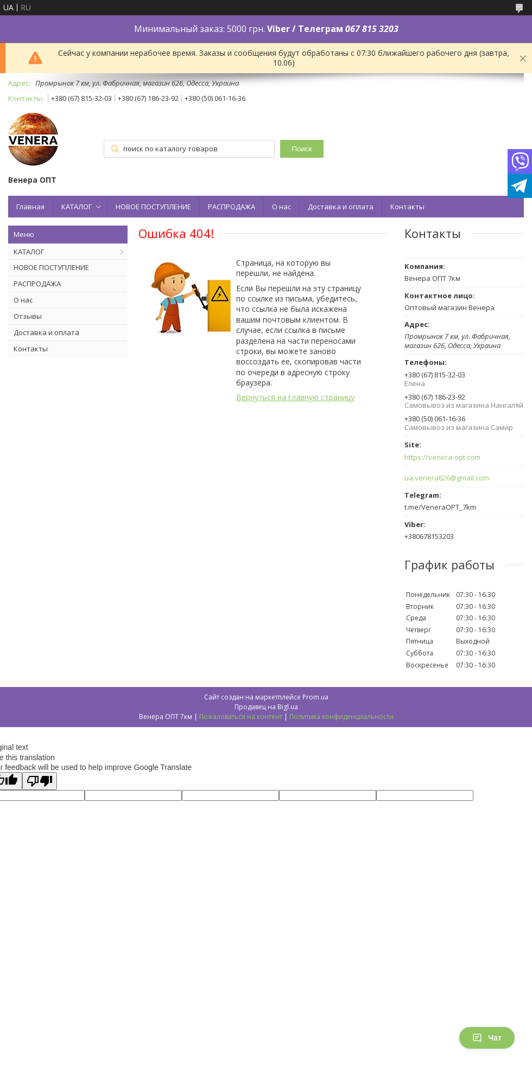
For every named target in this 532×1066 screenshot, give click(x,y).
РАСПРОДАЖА (231, 206)
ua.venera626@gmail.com (446, 478)
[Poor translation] (39, 781)
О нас (281, 206)
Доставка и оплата (340, 206)
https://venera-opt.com (442, 457)
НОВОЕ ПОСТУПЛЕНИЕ (153, 206)
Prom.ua (315, 697)
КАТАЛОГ (76, 206)
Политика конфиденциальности (341, 716)
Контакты (407, 206)
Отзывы (28, 316)
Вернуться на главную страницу (295, 397)
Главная (30, 206)
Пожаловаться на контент (240, 716)
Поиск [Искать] (302, 149)
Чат (487, 1038)
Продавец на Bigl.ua (266, 706)
